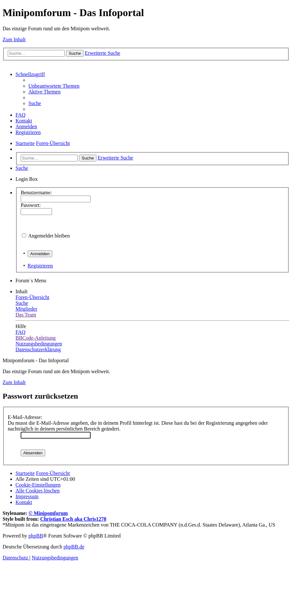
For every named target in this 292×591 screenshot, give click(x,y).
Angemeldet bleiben (49, 235)
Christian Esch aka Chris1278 (73, 519)
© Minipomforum (48, 513)
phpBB (35, 535)
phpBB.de (74, 546)
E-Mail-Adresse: (25, 417)
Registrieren (40, 265)
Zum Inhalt (14, 39)
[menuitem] (53, 86)
